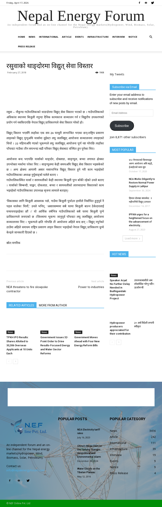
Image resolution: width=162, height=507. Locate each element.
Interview (118, 36)
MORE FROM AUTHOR (53, 305)
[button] (151, 37)
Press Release (26, 46)
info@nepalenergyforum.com (25, 470)
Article (66, 36)
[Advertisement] (55, 99)
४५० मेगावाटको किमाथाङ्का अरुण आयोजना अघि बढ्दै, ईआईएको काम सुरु (141, 164)
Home (21, 36)
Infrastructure (98, 36)
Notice (133, 36)
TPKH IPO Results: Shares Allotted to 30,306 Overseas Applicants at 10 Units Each (19, 345)
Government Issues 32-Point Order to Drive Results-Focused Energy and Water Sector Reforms (55, 345)
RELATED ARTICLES (21, 305)
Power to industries (91, 287)
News (32, 36)
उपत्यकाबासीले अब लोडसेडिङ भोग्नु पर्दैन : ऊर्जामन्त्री (144, 284)
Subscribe (122, 126)
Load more (132, 238)
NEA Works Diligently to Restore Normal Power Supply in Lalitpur (142, 183)
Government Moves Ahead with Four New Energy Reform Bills (87, 341)
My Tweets (117, 74)
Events (79, 36)
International (48, 36)
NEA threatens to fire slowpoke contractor (27, 289)
